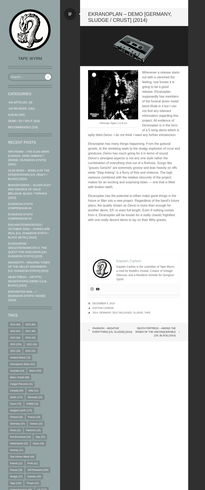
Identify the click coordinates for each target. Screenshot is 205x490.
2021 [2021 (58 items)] (32, 344)
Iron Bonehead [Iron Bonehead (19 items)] (20, 437)
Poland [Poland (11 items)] (16, 463)
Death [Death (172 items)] (16, 397)
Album (13, 114)
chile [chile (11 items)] (33, 390)
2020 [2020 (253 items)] (16, 344)
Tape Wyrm (30, 58)
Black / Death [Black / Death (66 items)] (19, 377)
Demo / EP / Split (20, 121)
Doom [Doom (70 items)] (15, 403)
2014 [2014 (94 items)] (15, 324)
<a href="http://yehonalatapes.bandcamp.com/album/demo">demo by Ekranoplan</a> (134, 238)
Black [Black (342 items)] (35, 370)
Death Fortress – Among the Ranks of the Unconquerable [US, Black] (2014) (158, 332)
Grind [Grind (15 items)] (15, 430)
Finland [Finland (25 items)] (16, 417)
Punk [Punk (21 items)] (32, 463)
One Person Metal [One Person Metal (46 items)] (22, 456)
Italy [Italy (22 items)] (40, 437)
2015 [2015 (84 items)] (30, 324)
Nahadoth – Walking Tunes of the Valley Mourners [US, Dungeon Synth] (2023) (29, 266)
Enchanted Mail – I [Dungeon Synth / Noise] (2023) (26, 296)
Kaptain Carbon (103, 308)
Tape (147, 312)
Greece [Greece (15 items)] (36, 423)
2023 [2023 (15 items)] (30, 351)
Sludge (138, 312)
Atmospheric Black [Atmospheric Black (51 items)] (22, 364)
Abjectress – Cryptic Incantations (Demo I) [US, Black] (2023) (27, 281)
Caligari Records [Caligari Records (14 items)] (21, 384)
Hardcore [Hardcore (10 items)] (33, 430)
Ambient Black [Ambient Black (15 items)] (20, 357)
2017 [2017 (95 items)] (30, 331)
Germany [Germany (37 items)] (17, 423)
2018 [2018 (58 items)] (15, 337)
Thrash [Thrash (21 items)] (32, 483)
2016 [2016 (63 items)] (15, 331)
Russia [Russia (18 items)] (16, 470)
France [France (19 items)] (34, 417)
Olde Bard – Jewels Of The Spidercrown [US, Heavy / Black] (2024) (28, 174)
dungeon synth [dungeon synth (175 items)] (21, 410)
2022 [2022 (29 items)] (15, 351)
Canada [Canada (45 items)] (16, 390)
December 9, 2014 (103, 303)
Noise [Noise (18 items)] (38, 443)
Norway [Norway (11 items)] (16, 450)
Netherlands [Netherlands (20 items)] (19, 443)
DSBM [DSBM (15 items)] (32, 403)
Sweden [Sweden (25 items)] (34, 476)
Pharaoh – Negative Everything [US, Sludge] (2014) (110, 330)
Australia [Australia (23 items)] (17, 370)
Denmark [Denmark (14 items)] (35, 397)
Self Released (122, 312)
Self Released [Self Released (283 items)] (37, 470)
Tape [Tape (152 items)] (15, 483)
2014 (95, 312)
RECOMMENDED (19, 127)
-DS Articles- (18, 102)
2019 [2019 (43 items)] (30, 337)
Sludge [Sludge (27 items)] (16, 476)
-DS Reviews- (17, 108)
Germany (105, 312)
